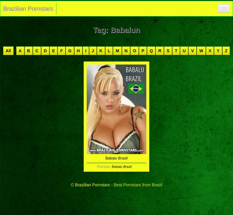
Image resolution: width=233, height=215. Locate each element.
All (8, 50)
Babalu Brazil (122, 166)
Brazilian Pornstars (28, 8)
